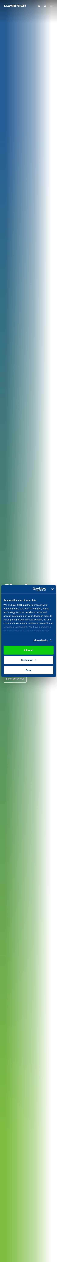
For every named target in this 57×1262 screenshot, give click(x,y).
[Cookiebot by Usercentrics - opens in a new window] (34, 589)
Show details (41, 640)
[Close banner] (52, 589)
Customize (28, 660)
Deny (28, 670)
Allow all (28, 650)
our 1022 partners (22, 605)
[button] (15, 679)
